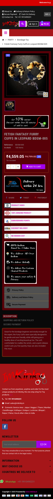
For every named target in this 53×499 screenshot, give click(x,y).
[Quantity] (13, 166)
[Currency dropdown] (47, 14)
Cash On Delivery (27, 14)
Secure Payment (9, 14)
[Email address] (19, 444)
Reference (8, 145)
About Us (7, 11)
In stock (7, 148)
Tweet (24, 198)
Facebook (5, 426)
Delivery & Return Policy (24, 11)
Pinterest (41, 198)
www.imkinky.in (31, 492)
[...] (11, 395)
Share (10, 198)
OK (43, 444)
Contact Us (7, 17)
